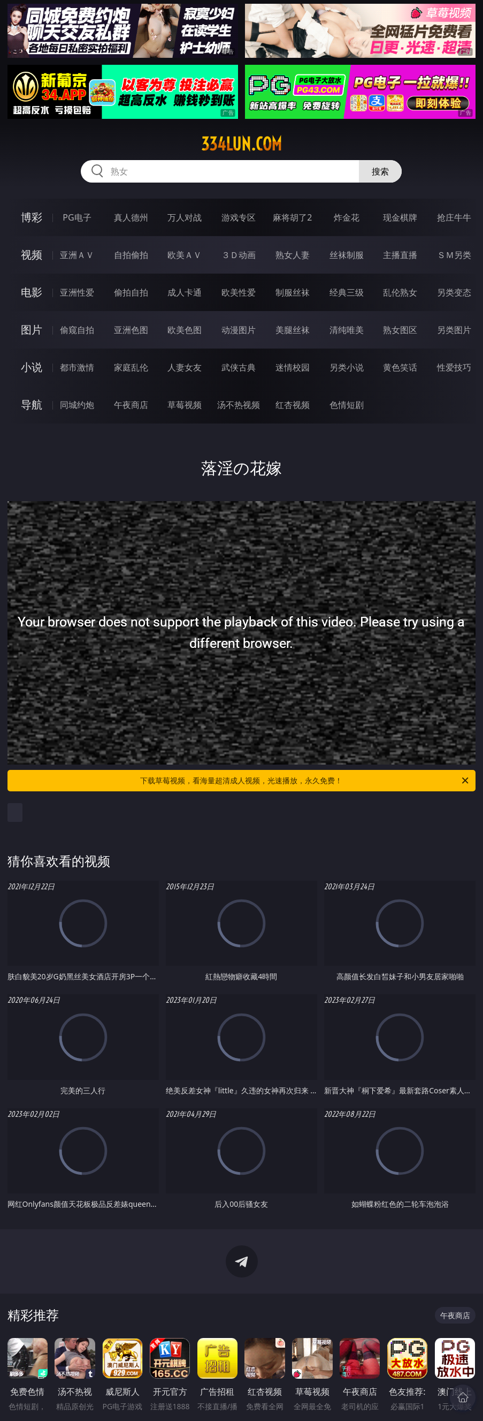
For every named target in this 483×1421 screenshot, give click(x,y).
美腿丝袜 (292, 330)
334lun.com (241, 144)
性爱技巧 (454, 367)
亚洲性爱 (77, 292)
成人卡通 (184, 292)
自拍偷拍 (131, 255)
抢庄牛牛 (454, 217)
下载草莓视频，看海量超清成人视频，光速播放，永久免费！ (305, 780)
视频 (31, 254)
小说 (31, 367)
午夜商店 (131, 405)
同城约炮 (77, 405)
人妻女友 (184, 367)
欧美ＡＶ (184, 255)
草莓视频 (184, 405)
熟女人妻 (292, 255)
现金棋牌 (400, 217)
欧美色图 (184, 330)
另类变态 (454, 292)
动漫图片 (238, 330)
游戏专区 (238, 217)
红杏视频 (292, 405)
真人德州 (131, 217)
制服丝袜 (292, 292)
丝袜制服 (346, 255)
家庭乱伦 (131, 367)
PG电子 (77, 217)
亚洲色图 (131, 330)
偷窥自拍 (77, 330)
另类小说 (346, 367)
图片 (31, 329)
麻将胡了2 (292, 217)
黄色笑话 (400, 367)
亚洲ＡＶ (77, 255)
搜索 (380, 171)
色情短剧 (346, 405)
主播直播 (400, 255)
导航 (31, 404)
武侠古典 (238, 367)
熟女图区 (400, 330)
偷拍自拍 (131, 292)
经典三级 (346, 292)
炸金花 (346, 217)
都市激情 (77, 367)
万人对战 (184, 217)
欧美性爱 (238, 292)
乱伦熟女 (400, 292)
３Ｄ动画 (238, 255)
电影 (31, 292)
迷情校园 (292, 367)
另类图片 (454, 330)
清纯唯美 (346, 330)
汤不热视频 (238, 405)
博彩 (31, 217)
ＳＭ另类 (454, 255)
